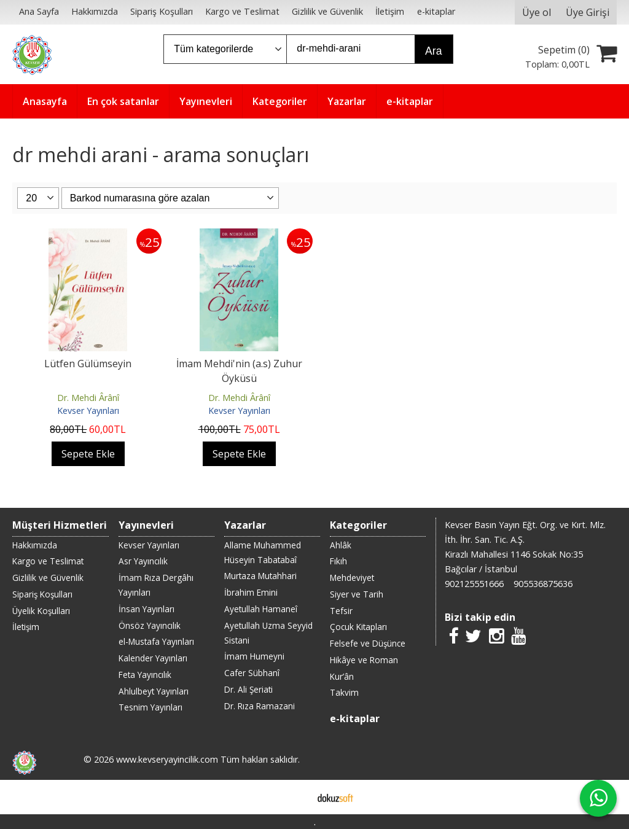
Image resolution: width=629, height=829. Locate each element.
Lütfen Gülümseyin (87, 363)
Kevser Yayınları (88, 410)
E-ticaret (295, 797)
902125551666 (474, 584)
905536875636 (543, 584)
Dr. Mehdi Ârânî (88, 397)
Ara (433, 51)
